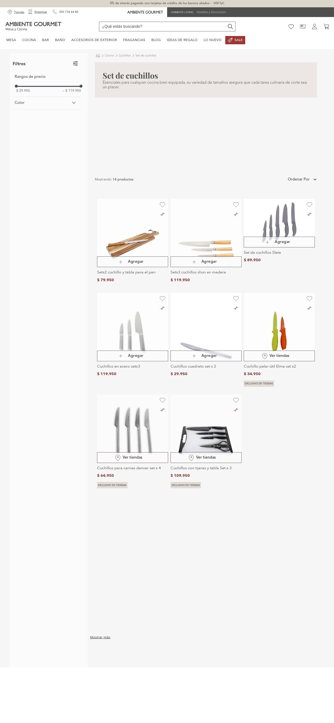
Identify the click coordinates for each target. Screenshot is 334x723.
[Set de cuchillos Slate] (279, 242)
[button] (47, 103)
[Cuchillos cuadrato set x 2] (206, 340)
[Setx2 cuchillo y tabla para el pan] (132, 242)
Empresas (41, 12)
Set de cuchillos (145, 55)
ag (98, 55)
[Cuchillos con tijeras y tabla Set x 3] (206, 441)
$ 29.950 (23, 90)
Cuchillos (125, 55)
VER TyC (218, 3)
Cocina (109, 55)
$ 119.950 (72, 90)
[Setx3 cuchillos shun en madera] (206, 242)
